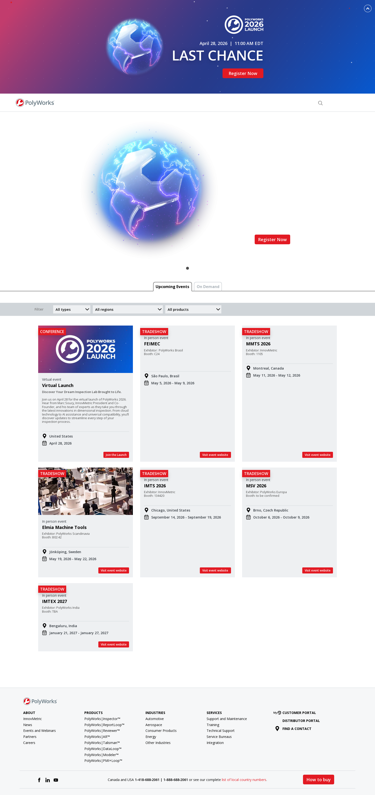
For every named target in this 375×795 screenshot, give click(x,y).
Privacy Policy (280, 780)
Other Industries (158, 726)
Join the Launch (116, 438)
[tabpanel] (187, 173)
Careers (29, 726)
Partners (29, 720)
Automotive (154, 702)
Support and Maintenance (227, 702)
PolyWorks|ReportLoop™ (104, 708)
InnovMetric (32, 702)
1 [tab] (187, 252)
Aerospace (153, 708)
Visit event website (215, 438)
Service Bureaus (219, 720)
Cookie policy (339, 780)
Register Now (245, 65)
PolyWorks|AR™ (97, 720)
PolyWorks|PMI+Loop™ (103, 744)
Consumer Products (161, 714)
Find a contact (293, 712)
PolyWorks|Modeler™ (101, 738)
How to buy (318, 763)
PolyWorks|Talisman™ (102, 726)
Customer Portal (295, 696)
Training (213, 708)
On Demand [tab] (208, 270)
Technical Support (221, 714)
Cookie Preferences (310, 780)
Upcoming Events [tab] (172, 270)
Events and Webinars (39, 714)
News (27, 708)
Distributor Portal (301, 704)
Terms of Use (255, 780)
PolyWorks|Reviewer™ (102, 714)
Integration (215, 726)
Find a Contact (296, 86)
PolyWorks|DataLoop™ (103, 732)
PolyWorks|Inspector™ (102, 702)
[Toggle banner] (368, 8)
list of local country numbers (244, 763)
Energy (150, 720)
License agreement (225, 780)
